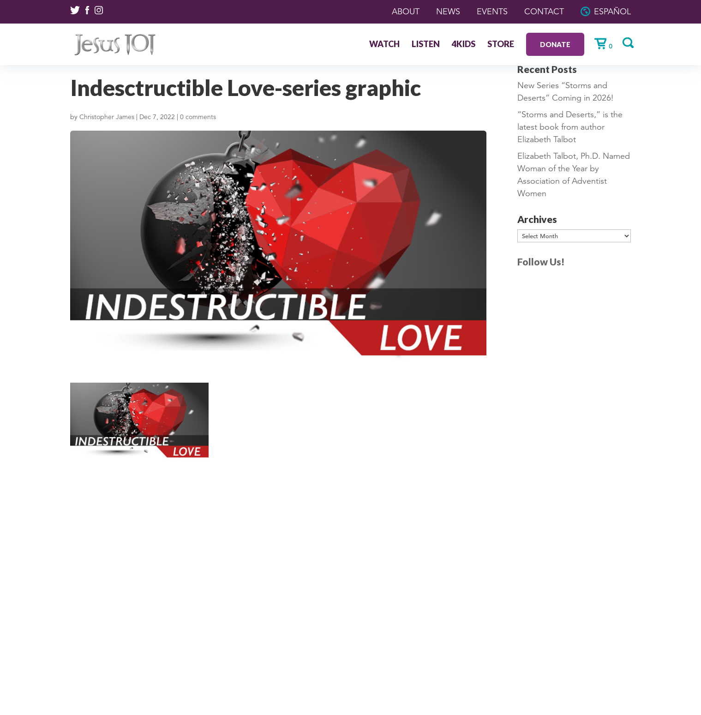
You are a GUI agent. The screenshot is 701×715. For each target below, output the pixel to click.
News (448, 11)
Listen (426, 45)
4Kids (463, 45)
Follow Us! (540, 261)
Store (500, 45)
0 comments (198, 117)
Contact (544, 11)
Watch (384, 45)
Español (612, 11)
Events (492, 11)
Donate (555, 44)
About (405, 11)
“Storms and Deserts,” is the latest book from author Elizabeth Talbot (570, 126)
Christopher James (106, 117)
